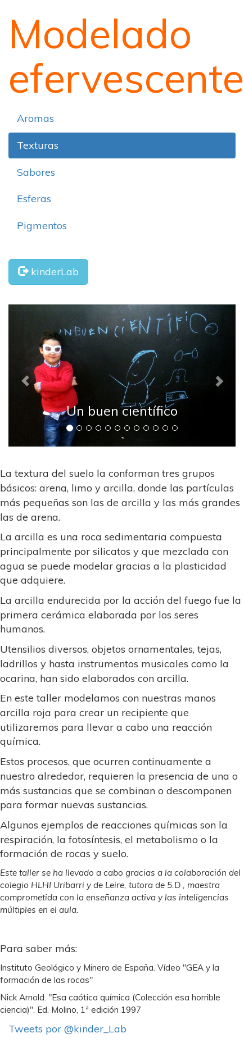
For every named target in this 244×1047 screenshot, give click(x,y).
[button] (25, 375)
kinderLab (48, 271)
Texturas (37, 145)
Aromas (35, 118)
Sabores (36, 172)
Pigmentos (42, 225)
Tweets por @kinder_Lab (67, 1028)
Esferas (34, 198)
